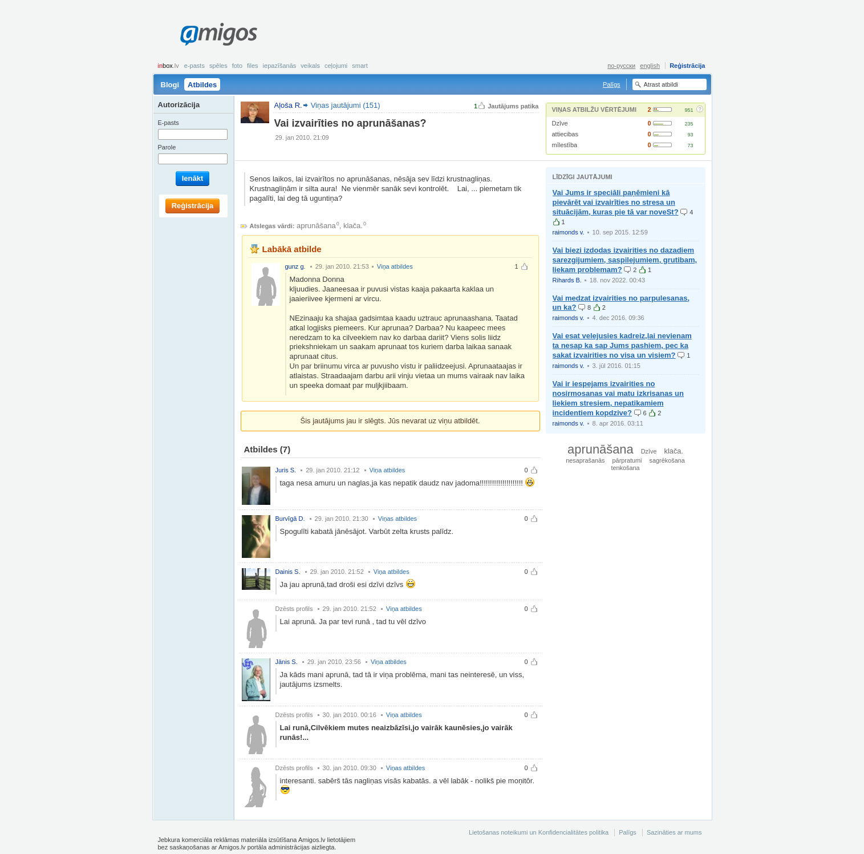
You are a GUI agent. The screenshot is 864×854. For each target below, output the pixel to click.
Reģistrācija (687, 65)
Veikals (310, 65)
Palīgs (611, 84)
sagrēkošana (667, 460)
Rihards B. (567, 280)
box (168, 65)
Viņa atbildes (395, 266)
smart (360, 65)
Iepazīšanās (280, 65)
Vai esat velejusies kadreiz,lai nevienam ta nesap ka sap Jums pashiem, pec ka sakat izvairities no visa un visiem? (622, 345)
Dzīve (560, 123)
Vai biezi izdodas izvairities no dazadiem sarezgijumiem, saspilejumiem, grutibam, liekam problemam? (625, 260)
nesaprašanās (585, 460)
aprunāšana (316, 225)
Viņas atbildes (397, 518)
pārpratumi (627, 460)
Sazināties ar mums (674, 832)
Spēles (218, 65)
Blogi (170, 84)
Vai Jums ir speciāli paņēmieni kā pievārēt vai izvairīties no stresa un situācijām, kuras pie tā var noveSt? (616, 202)
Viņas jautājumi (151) (345, 105)
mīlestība (565, 144)
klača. (353, 225)
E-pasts (194, 65)
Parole (167, 147)
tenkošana (625, 467)
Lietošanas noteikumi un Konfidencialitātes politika (539, 832)
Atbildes (202, 84)
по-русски (621, 65)
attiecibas (565, 134)
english (650, 65)
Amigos (218, 34)
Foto (237, 65)
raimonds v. (569, 232)
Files (252, 65)
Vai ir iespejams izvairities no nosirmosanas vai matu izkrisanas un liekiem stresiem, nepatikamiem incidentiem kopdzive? (618, 398)
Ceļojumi (335, 65)
